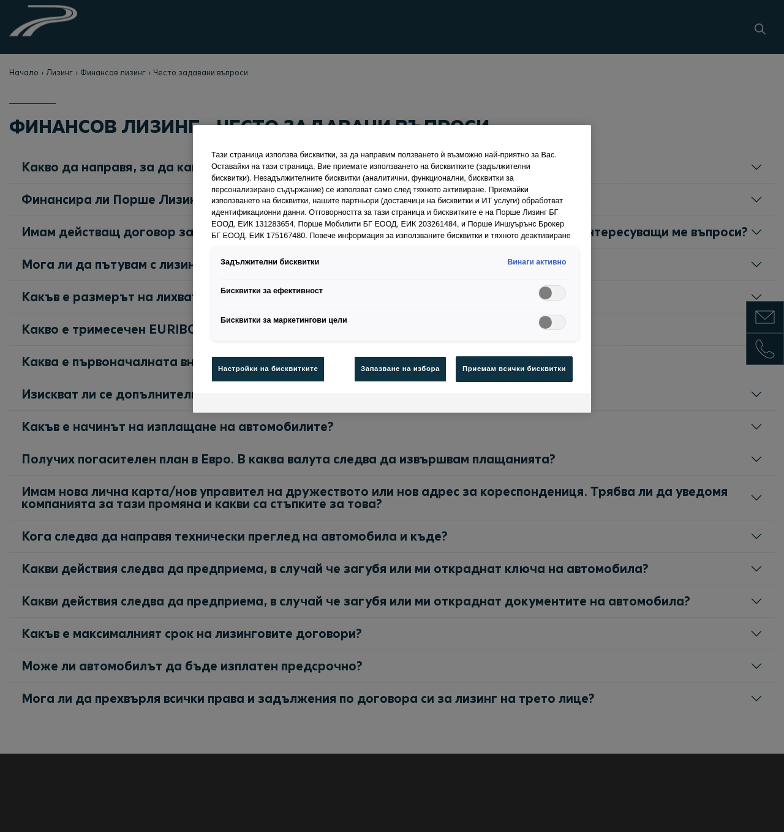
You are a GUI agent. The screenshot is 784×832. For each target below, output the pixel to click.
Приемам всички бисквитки (514, 368)
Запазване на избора (400, 368)
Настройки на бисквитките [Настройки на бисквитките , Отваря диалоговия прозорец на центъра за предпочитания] (268, 368)
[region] (392, 269)
